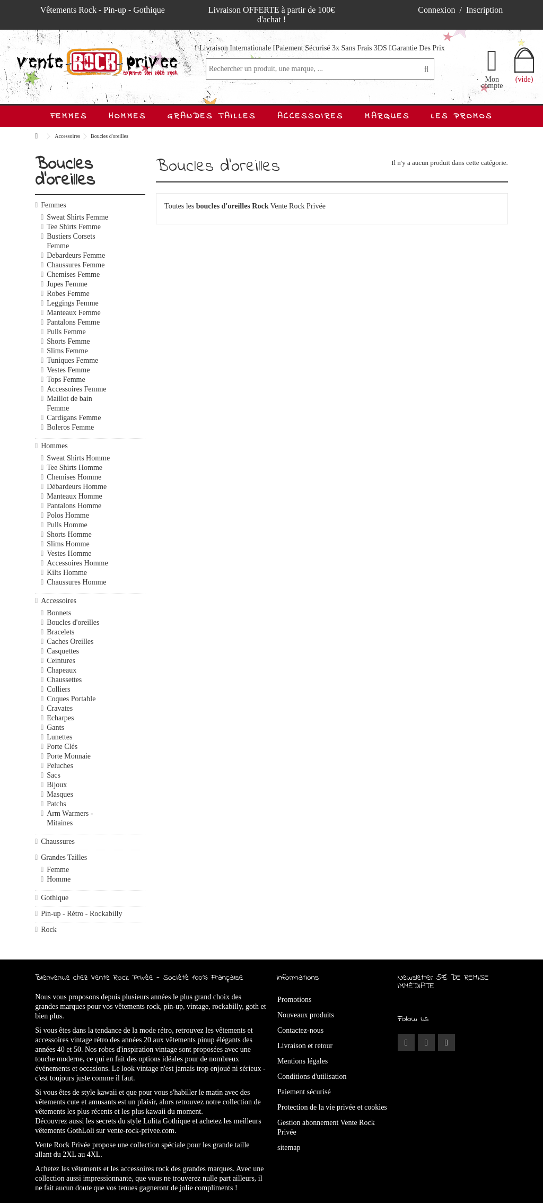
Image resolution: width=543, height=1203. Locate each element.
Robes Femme (68, 294)
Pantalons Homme (74, 506)
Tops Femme (66, 379)
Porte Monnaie (69, 756)
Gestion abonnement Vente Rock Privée (326, 1127)
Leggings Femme (73, 303)
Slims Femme (67, 351)
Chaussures (58, 841)
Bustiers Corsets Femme (71, 241)
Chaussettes (64, 680)
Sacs (53, 775)
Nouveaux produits (305, 1015)
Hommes (54, 446)
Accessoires (58, 601)
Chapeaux (61, 670)
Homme (59, 879)
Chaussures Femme (75, 265)
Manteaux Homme (74, 496)
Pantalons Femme (73, 322)
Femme (58, 870)
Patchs (56, 804)
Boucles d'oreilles (73, 622)
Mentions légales (302, 1061)
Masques (60, 794)
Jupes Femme (67, 284)
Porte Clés (62, 747)
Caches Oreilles (70, 642)
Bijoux (57, 785)
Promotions (294, 1000)
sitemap (289, 1148)
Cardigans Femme (74, 418)
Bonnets (59, 613)
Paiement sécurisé (304, 1092)
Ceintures (61, 661)
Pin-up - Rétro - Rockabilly (81, 914)
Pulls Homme (67, 525)
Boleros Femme (70, 427)
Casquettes (63, 651)
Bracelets (60, 632)
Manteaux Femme (73, 313)
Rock (49, 930)
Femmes (53, 205)
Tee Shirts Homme (74, 468)
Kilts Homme (67, 573)
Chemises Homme (74, 477)
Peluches (60, 766)
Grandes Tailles (64, 857)
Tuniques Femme (72, 360)
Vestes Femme (68, 370)
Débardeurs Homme (77, 487)
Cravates (60, 708)
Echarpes (60, 718)
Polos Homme (68, 515)
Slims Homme (68, 544)
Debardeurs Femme (76, 255)
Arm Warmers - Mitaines (70, 818)
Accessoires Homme (77, 563)
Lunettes (59, 737)
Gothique (54, 898)
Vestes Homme (69, 553)
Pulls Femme (66, 332)
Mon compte (492, 82)
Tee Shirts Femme (74, 227)
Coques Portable (71, 699)
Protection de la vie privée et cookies (332, 1107)
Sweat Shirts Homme (78, 458)
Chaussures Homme (76, 582)
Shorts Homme (69, 534)
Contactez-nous (300, 1030)
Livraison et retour (304, 1046)
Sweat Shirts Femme (77, 217)
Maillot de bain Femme (69, 403)
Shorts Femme (68, 341)
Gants (55, 727)
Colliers (58, 689)
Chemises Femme (73, 274)
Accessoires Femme (76, 389)
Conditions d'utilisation (311, 1076)
